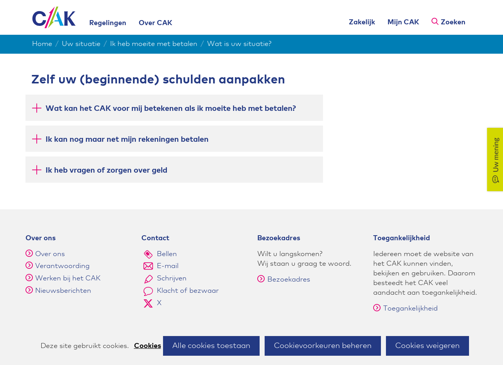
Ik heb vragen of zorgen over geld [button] (106, 169)
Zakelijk (362, 22)
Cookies (147, 346)
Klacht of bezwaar (188, 290)
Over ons (50, 254)
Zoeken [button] (453, 22)
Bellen (167, 254)
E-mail (167, 266)
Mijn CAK (403, 22)
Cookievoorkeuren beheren (323, 346)
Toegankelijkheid (405, 308)
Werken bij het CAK (67, 278)
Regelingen (107, 23)
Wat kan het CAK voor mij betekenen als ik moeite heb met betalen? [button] (171, 108)
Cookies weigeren (427, 346)
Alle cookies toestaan (211, 346)
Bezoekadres (283, 279)
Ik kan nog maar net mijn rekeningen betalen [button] (127, 138)
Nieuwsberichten (63, 290)
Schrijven (172, 278)
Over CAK (155, 23)
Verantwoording (62, 266)
